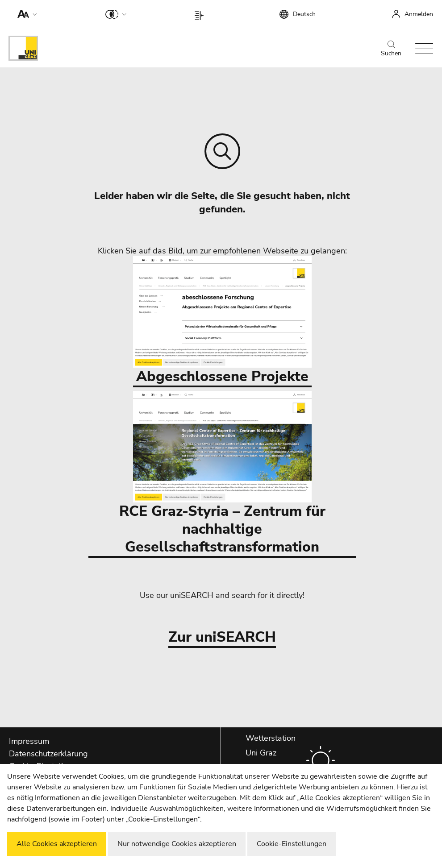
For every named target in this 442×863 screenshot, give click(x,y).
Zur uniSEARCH (222, 637)
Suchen (391, 49)
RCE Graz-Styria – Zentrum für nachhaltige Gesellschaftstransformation (222, 473)
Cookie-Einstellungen (291, 844)
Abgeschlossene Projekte (222, 321)
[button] (25, 13)
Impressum (29, 741)
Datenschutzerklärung (48, 753)
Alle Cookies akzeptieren (57, 844)
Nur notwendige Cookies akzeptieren (176, 844)
